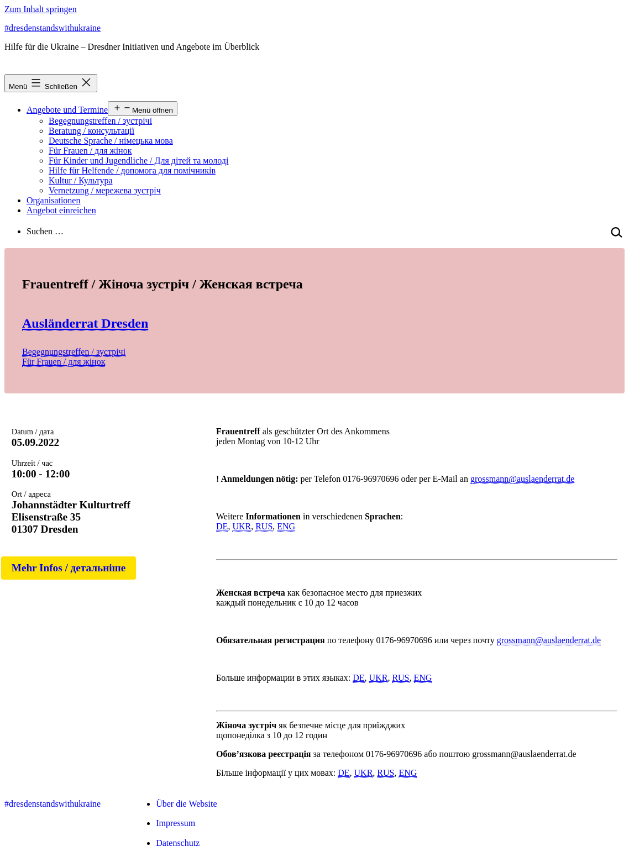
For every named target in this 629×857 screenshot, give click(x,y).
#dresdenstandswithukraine (52, 28)
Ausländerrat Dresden (85, 323)
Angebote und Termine (67, 109)
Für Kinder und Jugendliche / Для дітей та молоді (138, 160)
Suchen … (45, 231)
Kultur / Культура (81, 180)
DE (222, 526)
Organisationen (53, 200)
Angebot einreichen (61, 210)
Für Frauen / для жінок (90, 150)
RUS (263, 526)
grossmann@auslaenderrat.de (522, 478)
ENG (286, 526)
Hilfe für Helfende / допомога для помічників (132, 170)
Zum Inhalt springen (40, 9)
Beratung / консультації (91, 130)
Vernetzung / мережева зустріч (105, 190)
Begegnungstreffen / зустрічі (100, 120)
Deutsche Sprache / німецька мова (111, 140)
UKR (241, 526)
